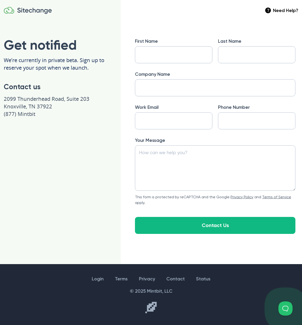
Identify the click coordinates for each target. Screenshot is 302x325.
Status (203, 279)
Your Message (150, 140)
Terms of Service (276, 197)
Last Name (229, 41)
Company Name (152, 74)
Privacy (147, 279)
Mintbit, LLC (159, 291)
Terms (121, 279)
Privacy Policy (242, 197)
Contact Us (215, 225)
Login (98, 279)
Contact (175, 279)
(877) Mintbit (19, 114)
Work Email (147, 107)
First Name (146, 41)
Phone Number (234, 107)
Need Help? (281, 10)
